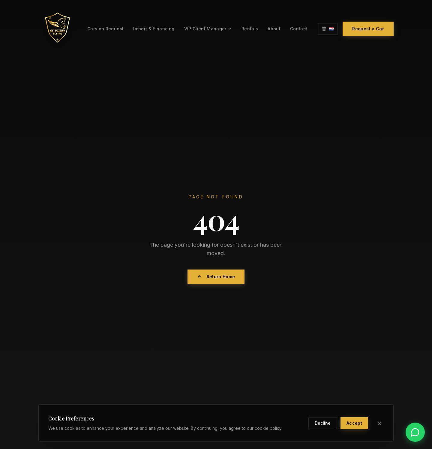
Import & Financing (153, 28)
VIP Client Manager (208, 28)
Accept (354, 423)
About (274, 28)
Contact (298, 28)
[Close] (379, 423)
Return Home (216, 276)
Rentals (250, 28)
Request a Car (368, 28)
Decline (323, 423)
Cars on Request (105, 28)
